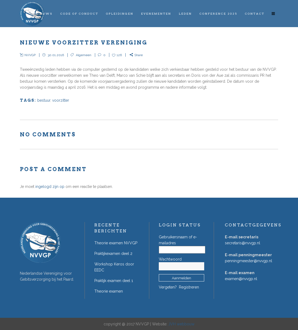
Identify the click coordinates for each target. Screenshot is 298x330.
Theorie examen (108, 291)
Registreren (189, 287)
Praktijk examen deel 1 (113, 280)
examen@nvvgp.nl (241, 279)
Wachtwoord (170, 259)
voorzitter (60, 100)
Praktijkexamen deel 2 (113, 253)
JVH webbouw (181, 324)
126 (119, 55)
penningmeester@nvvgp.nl (248, 261)
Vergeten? (168, 287)
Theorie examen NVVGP (115, 243)
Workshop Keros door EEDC (114, 267)
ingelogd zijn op (49, 186)
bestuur (43, 100)
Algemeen (83, 55)
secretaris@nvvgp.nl (242, 243)
